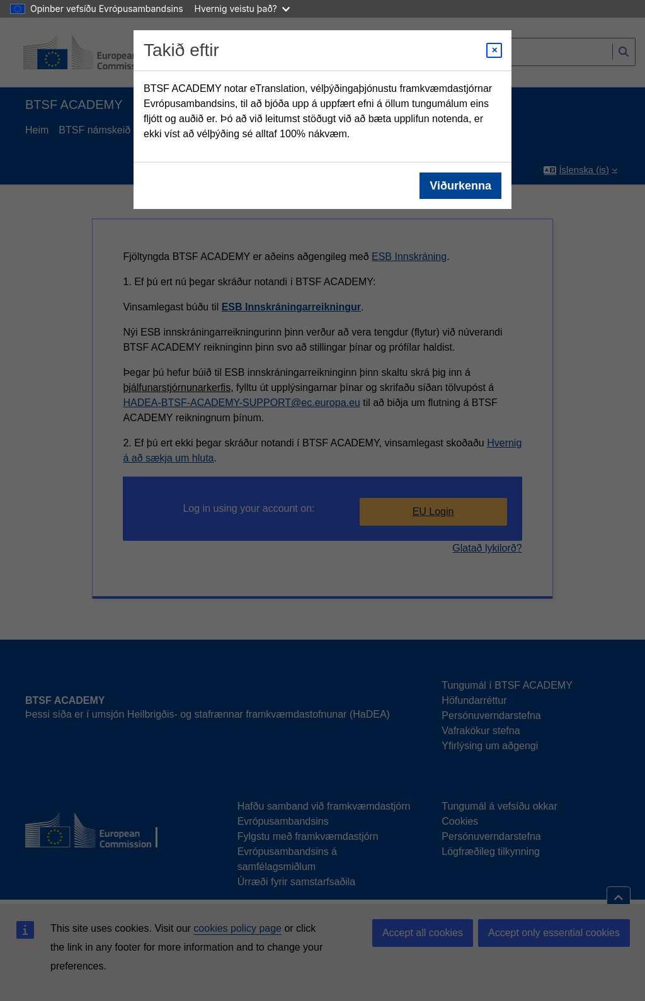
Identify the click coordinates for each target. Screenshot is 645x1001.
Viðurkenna (460, 185)
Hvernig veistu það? (242, 8)
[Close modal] (494, 50)
